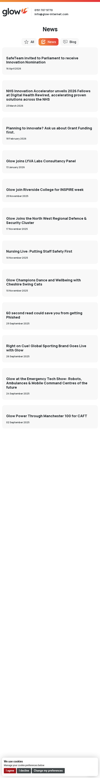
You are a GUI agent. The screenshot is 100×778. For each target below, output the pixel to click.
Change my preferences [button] (48, 770)
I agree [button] (10, 770)
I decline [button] (24, 770)
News (52, 42)
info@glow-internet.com (51, 14)
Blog (73, 42)
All (32, 42)
